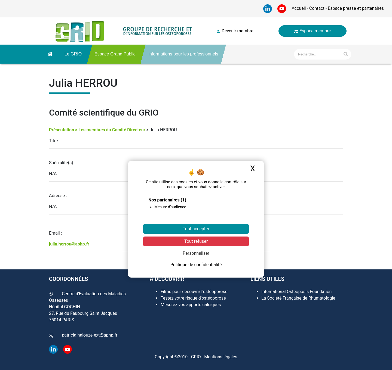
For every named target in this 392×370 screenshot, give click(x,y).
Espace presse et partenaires (355, 8)
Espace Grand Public (114, 54)
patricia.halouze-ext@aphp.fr (89, 335)
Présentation (61, 129)
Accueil (299, 8)
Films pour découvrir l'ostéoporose (194, 291)
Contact (317, 8)
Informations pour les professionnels (183, 54)
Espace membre (312, 30)
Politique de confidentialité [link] (196, 264)
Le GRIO (73, 54)
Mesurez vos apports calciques (191, 304)
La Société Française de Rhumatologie (298, 298)
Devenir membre (234, 30)
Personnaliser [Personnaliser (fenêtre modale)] (196, 253)
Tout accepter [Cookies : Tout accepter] (196, 228)
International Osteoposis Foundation (296, 291)
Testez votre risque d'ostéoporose (193, 298)
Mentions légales (220, 356)
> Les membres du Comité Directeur (110, 129)
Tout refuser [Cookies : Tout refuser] (196, 241)
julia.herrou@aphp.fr (69, 244)
